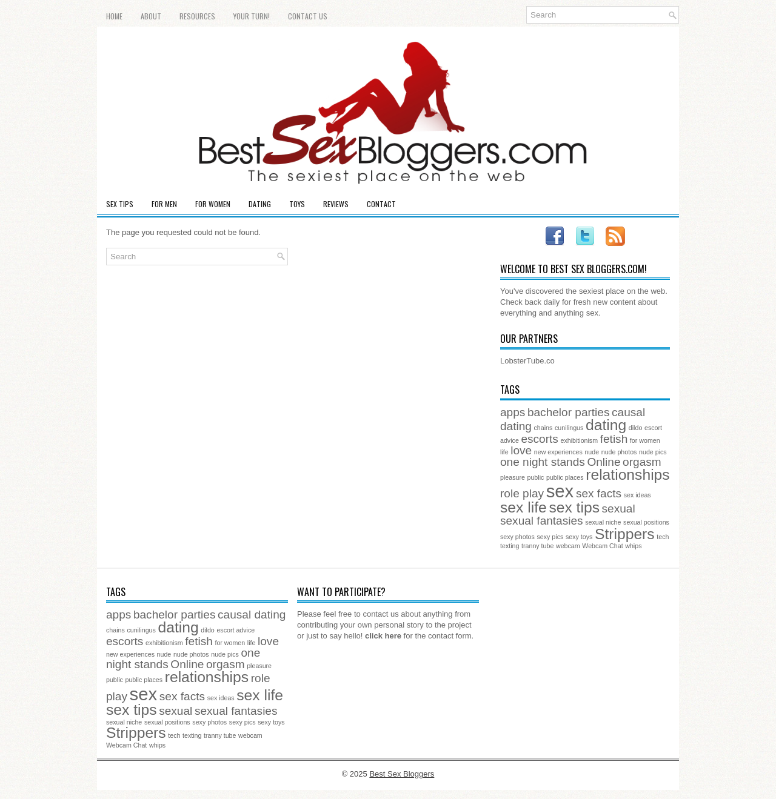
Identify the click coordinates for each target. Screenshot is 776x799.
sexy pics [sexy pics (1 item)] (550, 536)
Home (114, 16)
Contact (381, 204)
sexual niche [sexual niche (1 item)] (603, 522)
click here (383, 635)
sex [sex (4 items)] (560, 491)
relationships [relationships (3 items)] (627, 474)
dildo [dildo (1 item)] (636, 427)
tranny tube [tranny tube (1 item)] (537, 545)
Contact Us (307, 16)
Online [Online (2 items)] (603, 462)
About (151, 16)
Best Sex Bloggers (401, 773)
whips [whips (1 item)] (633, 545)
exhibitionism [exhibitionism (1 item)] (579, 440)
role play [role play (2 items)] (522, 493)
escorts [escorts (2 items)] (539, 439)
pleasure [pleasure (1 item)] (512, 477)
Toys (297, 204)
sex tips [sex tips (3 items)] (574, 507)
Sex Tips (119, 204)
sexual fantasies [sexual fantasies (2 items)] (541, 520)
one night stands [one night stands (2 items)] (542, 462)
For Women (212, 204)
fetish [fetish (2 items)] (614, 439)
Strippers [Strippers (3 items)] (625, 534)
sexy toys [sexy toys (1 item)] (579, 536)
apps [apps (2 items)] (512, 412)
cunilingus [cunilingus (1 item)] (569, 427)
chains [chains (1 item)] (543, 427)
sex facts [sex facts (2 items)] (598, 493)
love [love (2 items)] (521, 450)
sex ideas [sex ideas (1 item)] (637, 495)
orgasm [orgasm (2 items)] (642, 462)
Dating (260, 204)
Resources (197, 16)
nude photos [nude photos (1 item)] (619, 452)
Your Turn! (251, 16)
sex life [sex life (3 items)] (523, 507)
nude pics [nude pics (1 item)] (653, 452)
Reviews (336, 204)
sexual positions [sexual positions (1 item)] (646, 522)
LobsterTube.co (527, 360)
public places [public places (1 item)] (565, 477)
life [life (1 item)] (504, 452)
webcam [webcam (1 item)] (568, 545)
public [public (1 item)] (535, 477)
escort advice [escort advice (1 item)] (235, 630)
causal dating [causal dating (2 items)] (252, 614)
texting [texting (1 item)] (509, 545)
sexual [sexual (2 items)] (618, 508)
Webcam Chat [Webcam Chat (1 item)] (602, 545)
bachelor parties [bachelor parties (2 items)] (568, 412)
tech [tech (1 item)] (663, 536)
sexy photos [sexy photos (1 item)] (517, 536)
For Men (164, 204)
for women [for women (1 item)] (645, 440)
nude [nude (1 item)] (591, 452)
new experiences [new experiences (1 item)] (558, 452)
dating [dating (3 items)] (606, 425)
